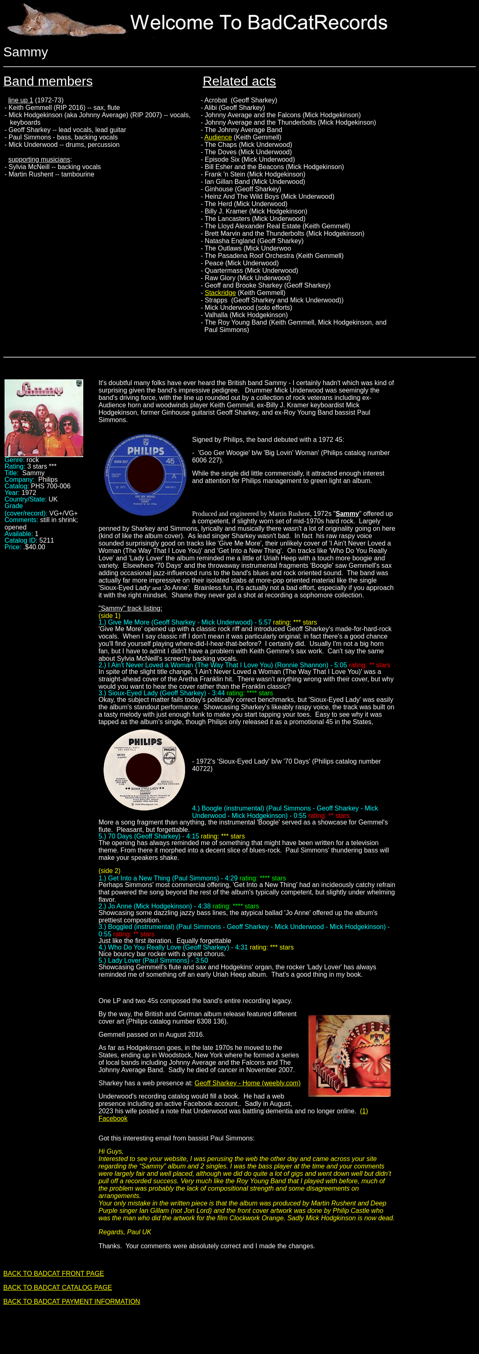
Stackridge (220, 292)
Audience (218, 137)
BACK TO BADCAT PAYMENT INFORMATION (71, 1301)
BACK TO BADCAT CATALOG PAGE (57, 1287)
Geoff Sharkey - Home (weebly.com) (248, 1083)
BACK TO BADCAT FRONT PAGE (53, 1273)
